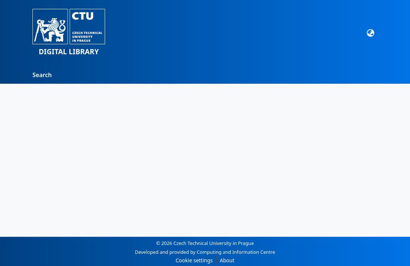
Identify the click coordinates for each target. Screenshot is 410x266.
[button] (68, 33)
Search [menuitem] (42, 75)
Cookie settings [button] (194, 260)
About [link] (227, 260)
